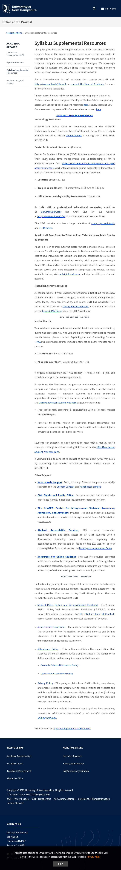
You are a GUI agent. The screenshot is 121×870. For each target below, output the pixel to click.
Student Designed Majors (15, 82)
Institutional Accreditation (76, 770)
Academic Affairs (14, 32)
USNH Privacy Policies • (19, 798)
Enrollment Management (19, 770)
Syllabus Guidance (15, 62)
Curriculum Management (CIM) (15, 54)
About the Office (15, 778)
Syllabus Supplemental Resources (17, 71)
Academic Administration (19, 756)
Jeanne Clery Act (15, 803)
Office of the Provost (17, 22)
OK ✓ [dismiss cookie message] (60, 864)
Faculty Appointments (73, 763)
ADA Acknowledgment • (66, 798)
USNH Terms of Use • (42, 798)
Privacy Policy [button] (93, 856)
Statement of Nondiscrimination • (95, 798)
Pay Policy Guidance (72, 756)
